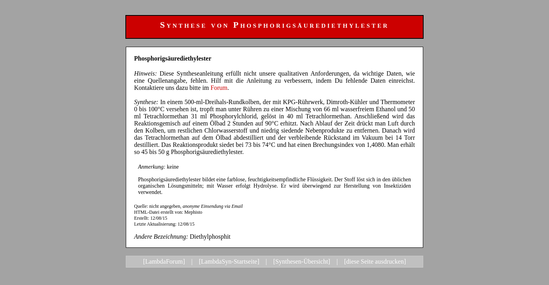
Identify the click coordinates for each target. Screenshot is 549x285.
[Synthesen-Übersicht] (301, 261)
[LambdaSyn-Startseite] (229, 261)
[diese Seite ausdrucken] (375, 261)
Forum (218, 87)
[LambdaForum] (164, 261)
